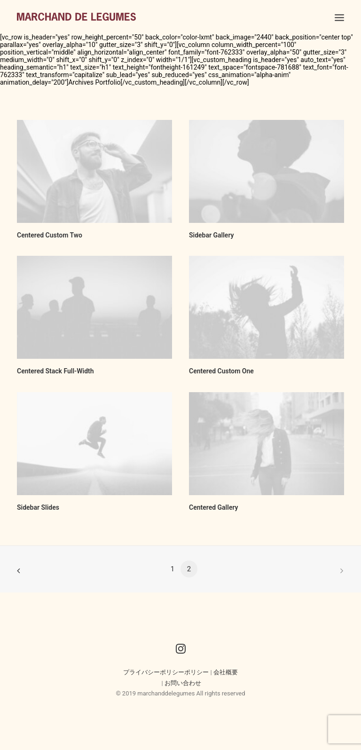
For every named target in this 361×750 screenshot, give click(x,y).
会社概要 (225, 672)
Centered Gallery (213, 507)
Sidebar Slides (38, 507)
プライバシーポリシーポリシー (166, 672)
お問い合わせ (183, 683)
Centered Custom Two (49, 235)
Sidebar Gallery (211, 235)
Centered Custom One (221, 371)
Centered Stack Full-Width (55, 371)
